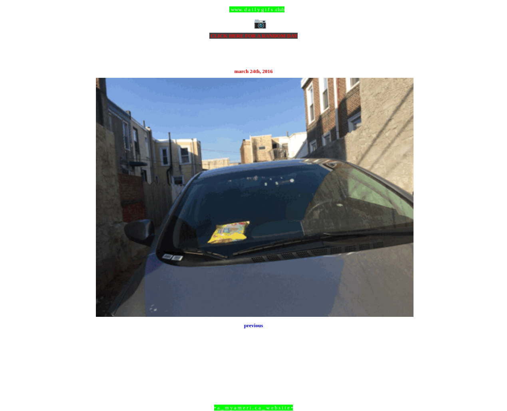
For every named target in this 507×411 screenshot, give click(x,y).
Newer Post (106, 364)
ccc (253, 9)
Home (254, 364)
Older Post (402, 364)
